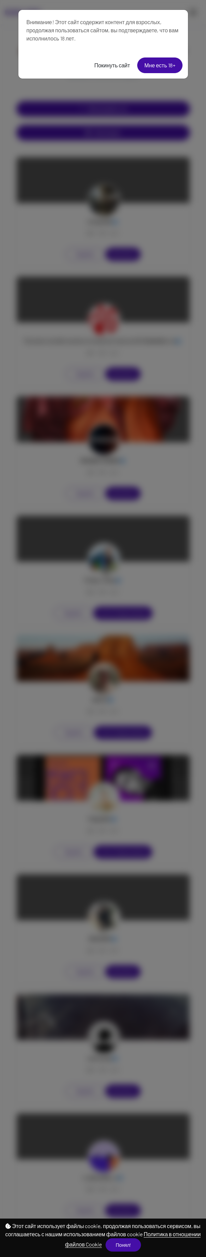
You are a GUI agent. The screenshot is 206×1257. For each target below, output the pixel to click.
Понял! (123, 1245)
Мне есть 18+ (159, 65)
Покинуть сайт (112, 65)
